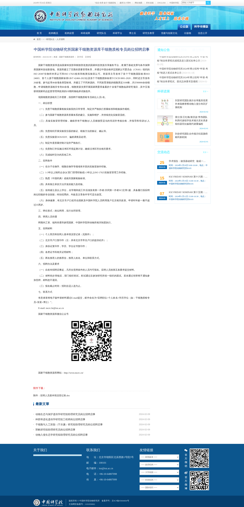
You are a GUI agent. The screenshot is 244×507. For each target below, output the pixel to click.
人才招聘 (60, 39)
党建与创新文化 (169, 33)
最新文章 (42, 404)
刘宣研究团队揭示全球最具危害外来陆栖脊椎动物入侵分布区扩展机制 (191, 104)
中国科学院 (174, 3)
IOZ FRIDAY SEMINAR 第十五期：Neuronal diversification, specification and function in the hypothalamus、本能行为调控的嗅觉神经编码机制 (188, 192)
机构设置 (69, 33)
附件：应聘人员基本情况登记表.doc (51, 395)
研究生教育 (148, 33)
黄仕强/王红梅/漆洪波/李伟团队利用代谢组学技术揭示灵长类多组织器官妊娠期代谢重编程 (191, 120)
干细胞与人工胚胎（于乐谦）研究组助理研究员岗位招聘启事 (69, 424)
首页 (39, 39)
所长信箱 (150, 3)
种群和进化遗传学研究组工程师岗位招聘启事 (60, 419)
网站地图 (138, 3)
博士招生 (181, 50)
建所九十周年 (125, 3)
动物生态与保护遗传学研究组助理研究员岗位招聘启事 (65, 414)
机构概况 (53, 33)
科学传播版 (201, 26)
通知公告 (163, 50)
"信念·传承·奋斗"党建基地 (105, 3)
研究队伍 (101, 33)
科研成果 (85, 33)
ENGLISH (161, 3)
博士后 (132, 33)
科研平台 (117, 33)
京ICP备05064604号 (120, 501)
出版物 (187, 33)
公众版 (184, 26)
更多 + (205, 91)
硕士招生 (198, 50)
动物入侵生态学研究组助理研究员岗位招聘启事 (61, 434)
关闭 (88, 57)
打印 (80, 57)
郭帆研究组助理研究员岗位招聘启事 (55, 429)
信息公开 (202, 33)
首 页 (39, 33)
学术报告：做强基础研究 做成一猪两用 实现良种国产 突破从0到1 (188, 161)
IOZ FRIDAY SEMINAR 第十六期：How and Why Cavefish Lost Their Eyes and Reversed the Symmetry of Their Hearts (188, 176)
